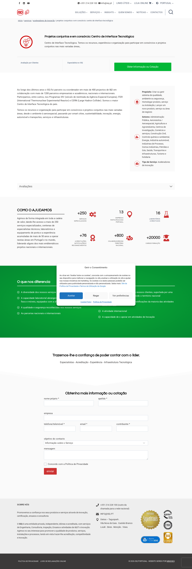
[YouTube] (28, 3)
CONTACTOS (156, 12)
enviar (50, 471)
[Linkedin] (24, 3)
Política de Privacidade (102, 302)
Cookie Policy (86, 302)
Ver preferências (120, 295)
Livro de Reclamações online (53, 561)
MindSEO (170, 561)
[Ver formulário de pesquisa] (171, 12)
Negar (96, 295)
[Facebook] (19, 3)
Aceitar (71, 295)
